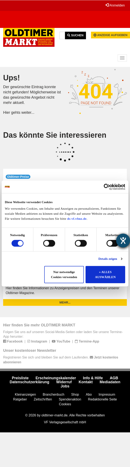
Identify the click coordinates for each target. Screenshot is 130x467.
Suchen (75, 35)
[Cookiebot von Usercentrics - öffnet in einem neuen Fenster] (106, 187)
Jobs (65, 386)
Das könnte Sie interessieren (54, 135)
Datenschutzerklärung (29, 382)
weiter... (27, 112)
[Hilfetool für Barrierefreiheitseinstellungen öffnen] (123, 240)
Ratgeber (20, 399)
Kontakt (86, 382)
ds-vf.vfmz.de (76, 218)
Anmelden (115, 5)
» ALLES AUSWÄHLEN (105, 274)
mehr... (65, 302)
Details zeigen (107, 258)
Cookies (65, 404)
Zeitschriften (43, 399)
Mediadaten (110, 382)
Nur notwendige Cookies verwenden (64, 274)
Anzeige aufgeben (110, 35)
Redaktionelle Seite (102, 399)
